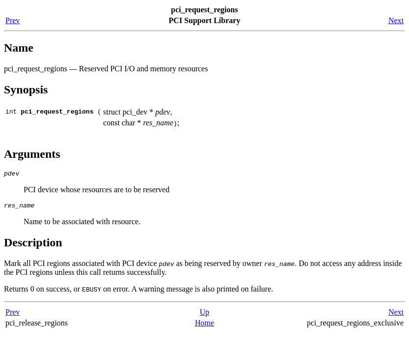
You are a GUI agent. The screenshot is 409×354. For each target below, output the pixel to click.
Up (205, 315)
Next (396, 20)
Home (204, 326)
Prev (12, 20)
